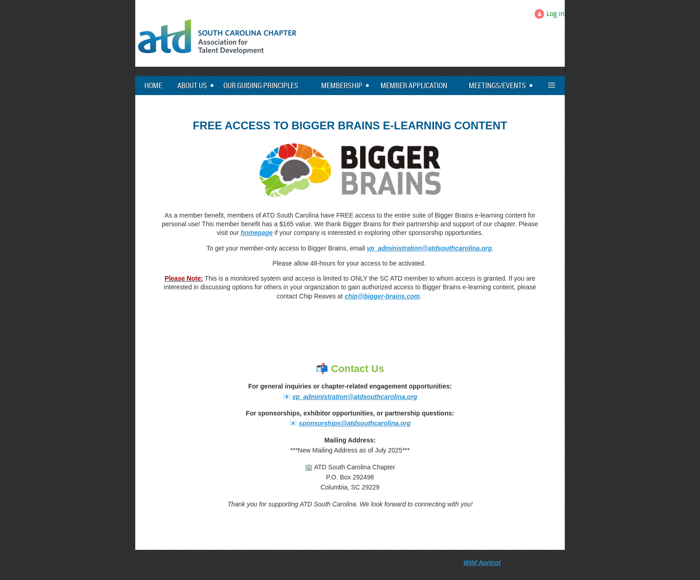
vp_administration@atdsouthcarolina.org (429, 248)
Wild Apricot (482, 562)
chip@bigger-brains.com (382, 296)
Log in (555, 13)
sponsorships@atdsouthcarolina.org (355, 423)
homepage (257, 232)
